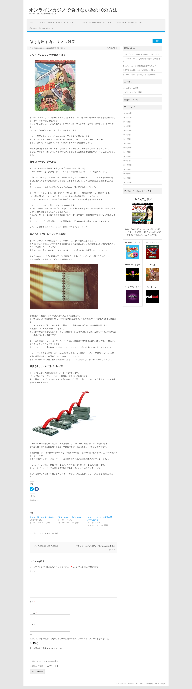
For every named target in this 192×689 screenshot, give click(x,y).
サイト (32, 624)
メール (33, 613)
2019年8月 (127, 152)
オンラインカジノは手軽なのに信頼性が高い (140, 74)
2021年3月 (127, 126)
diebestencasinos (43, 48)
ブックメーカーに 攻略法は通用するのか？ (139, 66)
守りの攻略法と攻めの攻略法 (70, 517)
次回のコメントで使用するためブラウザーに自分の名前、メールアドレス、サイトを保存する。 (70, 639)
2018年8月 (127, 169)
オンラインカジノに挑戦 (48, 533)
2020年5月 (127, 139)
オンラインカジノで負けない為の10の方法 (73, 9)
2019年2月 (127, 161)
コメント (33, 571)
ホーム (31, 22)
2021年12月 (127, 113)
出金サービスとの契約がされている (129, 22)
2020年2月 (127, 143)
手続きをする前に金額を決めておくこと (43, 28)
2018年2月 (127, 178)
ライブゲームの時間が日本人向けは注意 (96, 22)
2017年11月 (127, 182)
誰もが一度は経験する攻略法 (42, 517)
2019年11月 (127, 148)
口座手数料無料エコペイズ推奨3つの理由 (139, 70)
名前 (32, 602)
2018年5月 (127, 174)
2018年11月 (127, 165)
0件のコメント (111, 48)
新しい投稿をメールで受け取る (45, 666)
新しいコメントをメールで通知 (45, 661)
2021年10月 (127, 117)
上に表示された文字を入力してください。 (47, 648)
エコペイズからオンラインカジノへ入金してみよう (58, 22)
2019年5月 (127, 156)
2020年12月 (127, 130)
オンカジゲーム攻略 (130, 88)
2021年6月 (127, 122)
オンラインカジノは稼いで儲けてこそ (42, 13)
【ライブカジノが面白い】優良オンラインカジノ (142, 54)
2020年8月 (127, 135)
